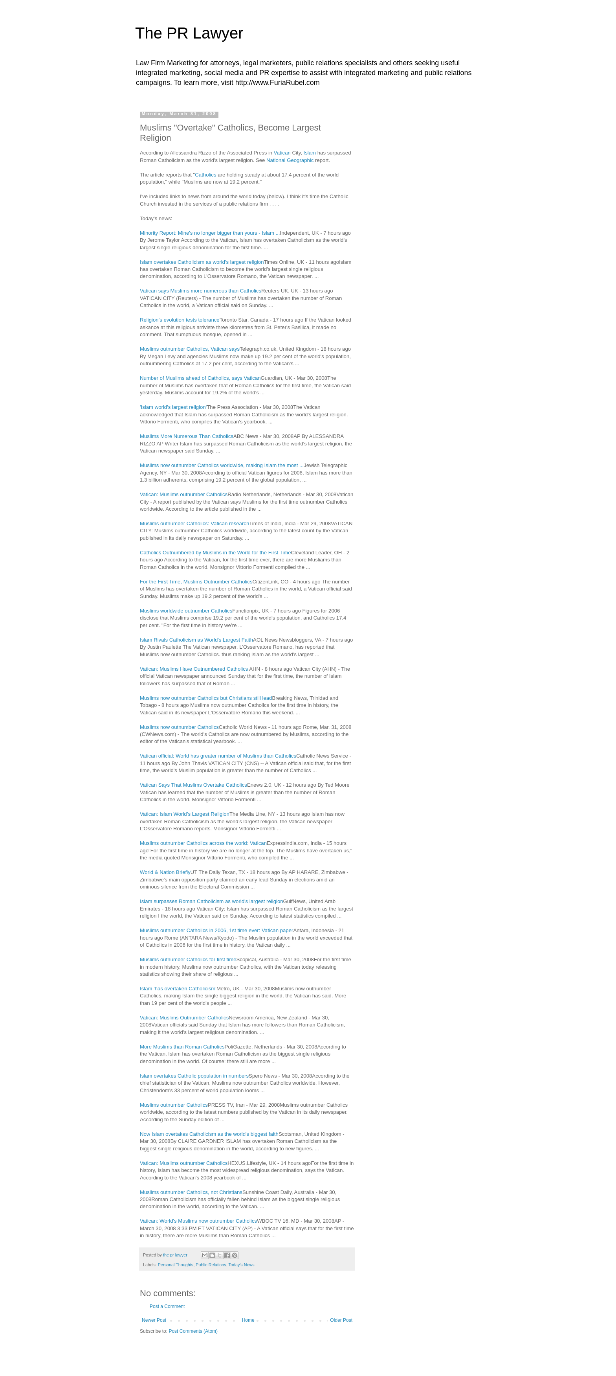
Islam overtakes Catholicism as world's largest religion (202, 262)
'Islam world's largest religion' (173, 407)
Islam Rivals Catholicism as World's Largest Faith (196, 640)
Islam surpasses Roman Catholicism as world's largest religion (211, 901)
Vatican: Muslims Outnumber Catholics (184, 1018)
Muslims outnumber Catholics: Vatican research (194, 523)
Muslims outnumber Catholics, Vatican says (190, 349)
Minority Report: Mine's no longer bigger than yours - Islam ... (210, 233)
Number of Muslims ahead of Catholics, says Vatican (200, 378)
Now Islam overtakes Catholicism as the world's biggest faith (209, 1134)
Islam (310, 153)
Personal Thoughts (175, 1264)
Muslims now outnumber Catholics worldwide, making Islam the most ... (222, 465)
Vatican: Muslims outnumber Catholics (183, 494)
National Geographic (290, 160)
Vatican (283, 153)
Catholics (206, 175)
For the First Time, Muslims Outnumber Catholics (196, 582)
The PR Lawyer (189, 33)
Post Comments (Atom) (193, 1331)
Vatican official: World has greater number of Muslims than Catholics (218, 756)
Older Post (341, 1320)
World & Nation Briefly (165, 872)
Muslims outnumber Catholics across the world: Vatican (203, 843)
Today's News (242, 1264)
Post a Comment (167, 1306)
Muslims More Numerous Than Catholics (186, 436)
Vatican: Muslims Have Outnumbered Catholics (194, 669)
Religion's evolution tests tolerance (180, 320)
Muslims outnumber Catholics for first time (188, 959)
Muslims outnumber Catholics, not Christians (191, 1192)
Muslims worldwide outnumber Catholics (186, 611)
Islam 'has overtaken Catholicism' (178, 989)
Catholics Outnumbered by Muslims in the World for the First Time (215, 553)
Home (248, 1320)
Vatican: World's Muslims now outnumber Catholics (198, 1221)
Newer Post (154, 1320)
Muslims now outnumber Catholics (179, 727)
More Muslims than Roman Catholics (182, 1047)
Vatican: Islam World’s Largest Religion (184, 814)
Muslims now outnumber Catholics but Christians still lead (206, 698)
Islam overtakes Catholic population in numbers (194, 1076)
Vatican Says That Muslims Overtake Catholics (193, 785)
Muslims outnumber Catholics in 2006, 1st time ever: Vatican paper (216, 930)
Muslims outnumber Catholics (174, 1105)
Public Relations (211, 1264)
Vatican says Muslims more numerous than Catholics (200, 291)
